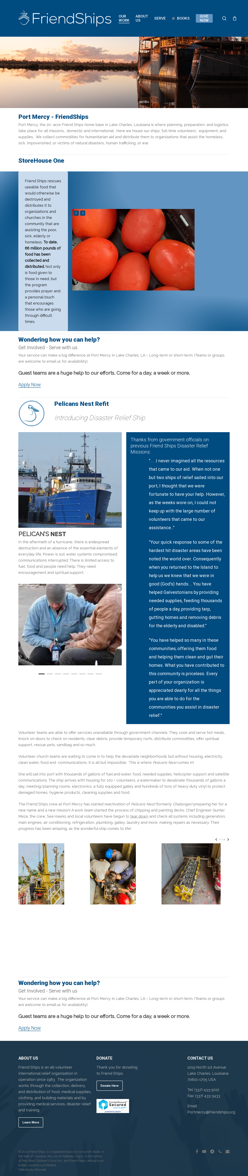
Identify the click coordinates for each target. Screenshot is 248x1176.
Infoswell (40, 1169)
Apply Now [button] (29, 385)
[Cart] (234, 18)
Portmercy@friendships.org (211, 1112)
